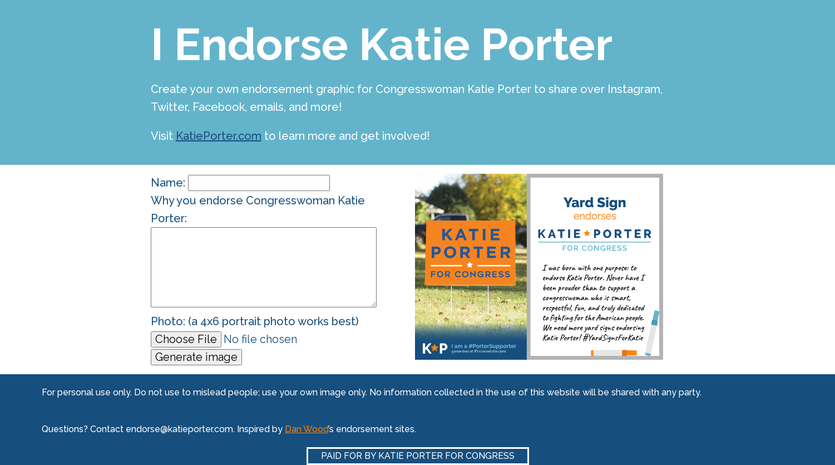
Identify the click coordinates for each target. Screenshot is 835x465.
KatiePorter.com (218, 136)
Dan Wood (306, 429)
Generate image (196, 357)
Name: (240, 182)
